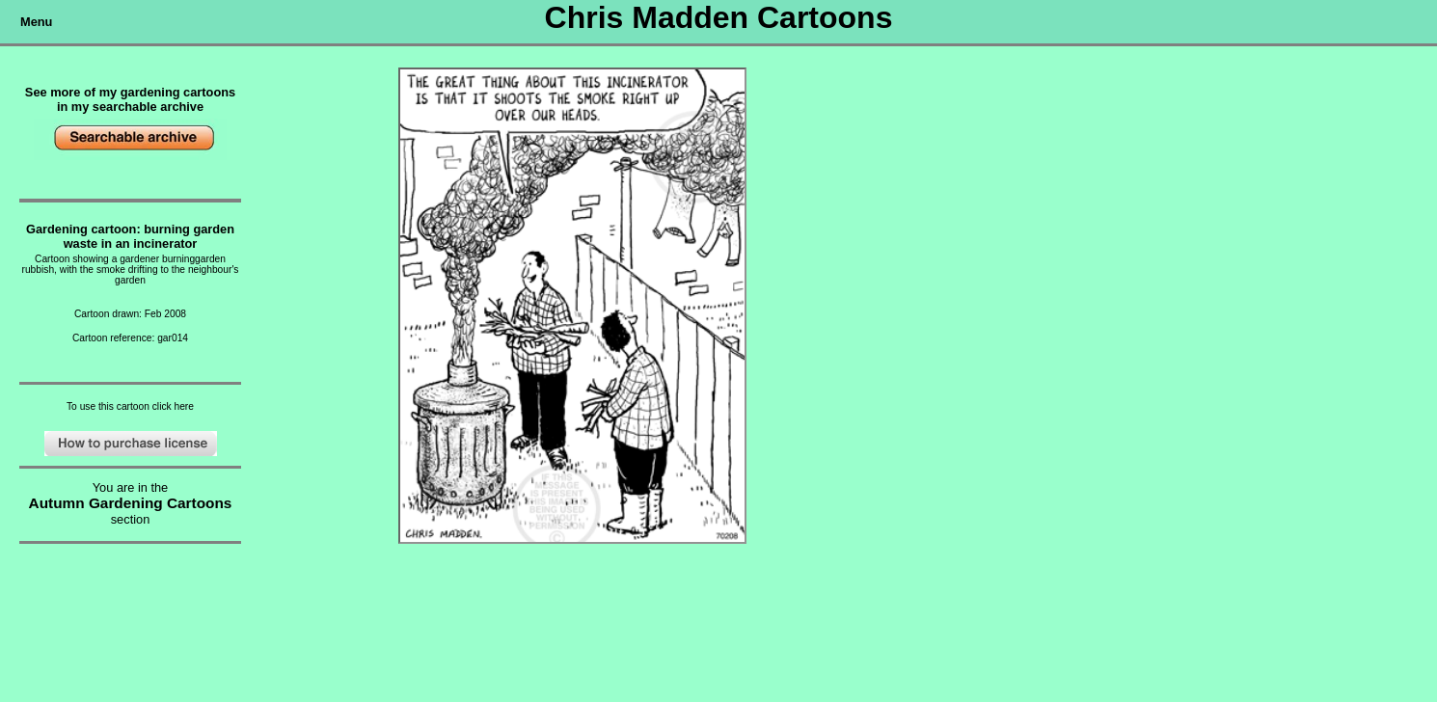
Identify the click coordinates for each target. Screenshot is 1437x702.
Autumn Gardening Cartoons (130, 503)
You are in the (131, 487)
